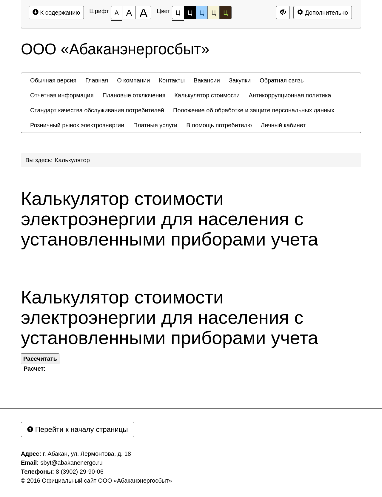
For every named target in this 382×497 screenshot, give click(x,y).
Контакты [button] (171, 80)
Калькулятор (72, 160)
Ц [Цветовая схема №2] (190, 12)
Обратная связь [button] (282, 80)
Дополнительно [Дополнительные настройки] (322, 12)
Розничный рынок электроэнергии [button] (77, 125)
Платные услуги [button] (155, 125)
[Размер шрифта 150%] (129, 12)
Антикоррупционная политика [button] (290, 95)
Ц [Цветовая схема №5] (225, 12)
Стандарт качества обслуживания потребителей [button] (97, 110)
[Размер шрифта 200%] (143, 12)
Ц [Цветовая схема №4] (213, 12)
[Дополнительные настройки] (283, 12)
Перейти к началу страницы (77, 429)
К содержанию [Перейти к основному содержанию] (56, 12)
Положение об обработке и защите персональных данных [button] (253, 110)
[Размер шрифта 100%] (116, 12)
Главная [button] (96, 80)
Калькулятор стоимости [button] (207, 95)
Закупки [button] (240, 80)
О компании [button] (133, 80)
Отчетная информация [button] (62, 95)
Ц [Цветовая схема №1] (178, 14)
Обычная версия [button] (53, 80)
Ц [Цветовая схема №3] (202, 12)
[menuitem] (53, 80)
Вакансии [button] (207, 80)
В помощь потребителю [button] (219, 125)
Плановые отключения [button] (134, 95)
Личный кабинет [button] (283, 125)
